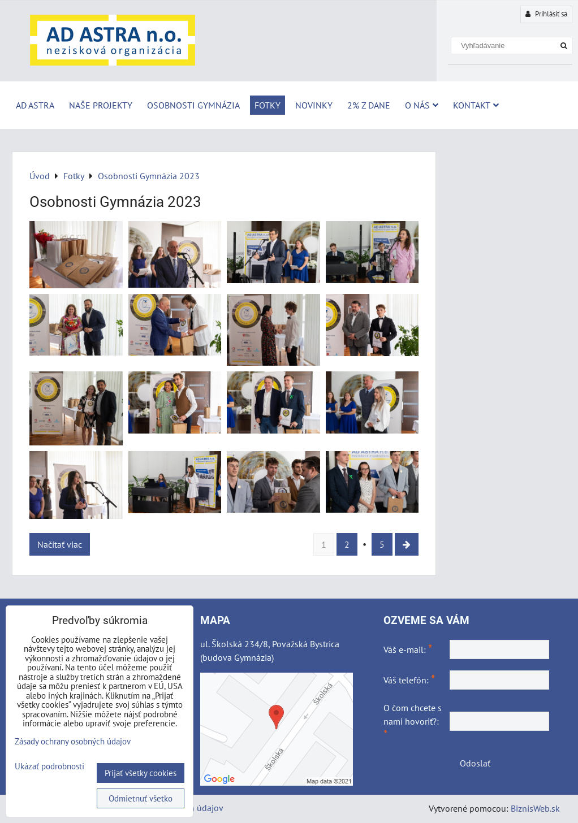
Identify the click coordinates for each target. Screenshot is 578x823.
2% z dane (368, 105)
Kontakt (476, 105)
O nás (421, 105)
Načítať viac (59, 544)
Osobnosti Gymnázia (193, 105)
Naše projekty (100, 105)
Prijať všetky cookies (140, 773)
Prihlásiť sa (546, 14)
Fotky (268, 105)
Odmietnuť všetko (140, 798)
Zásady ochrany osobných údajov (73, 741)
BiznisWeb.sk (535, 808)
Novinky (314, 105)
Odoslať (475, 763)
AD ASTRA (35, 105)
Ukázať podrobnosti (49, 767)
